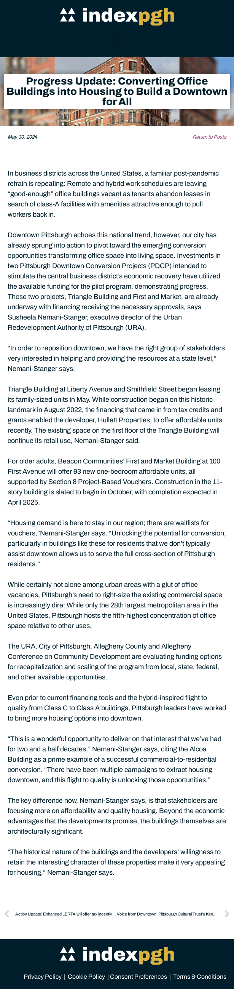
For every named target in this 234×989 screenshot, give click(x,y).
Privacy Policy (43, 976)
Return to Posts (209, 137)
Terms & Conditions (199, 976)
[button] (117, 39)
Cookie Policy (86, 976)
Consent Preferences (138, 976)
